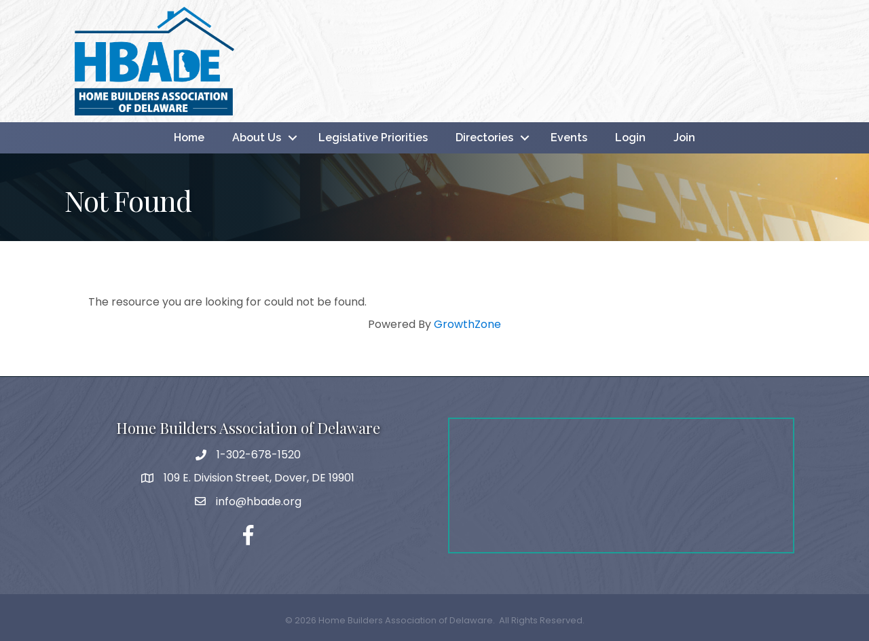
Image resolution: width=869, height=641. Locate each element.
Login (630, 137)
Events (569, 137)
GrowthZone (467, 324)
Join (684, 137)
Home (189, 137)
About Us (256, 137)
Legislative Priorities (373, 137)
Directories (484, 137)
